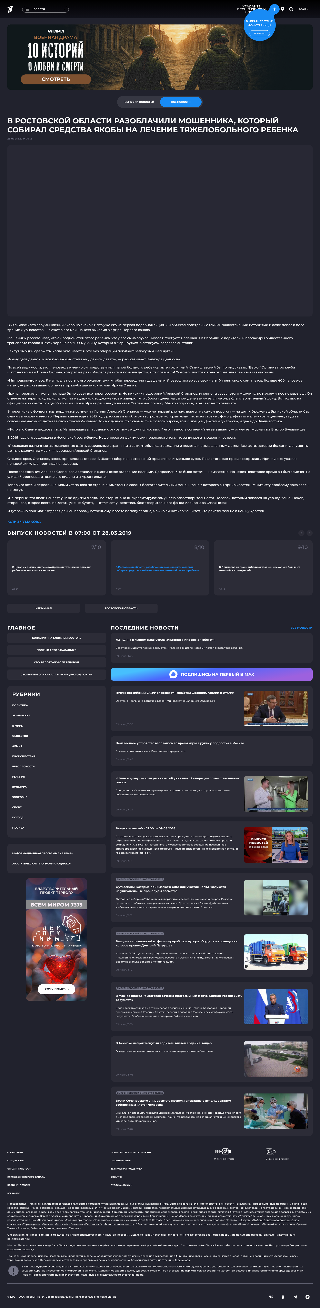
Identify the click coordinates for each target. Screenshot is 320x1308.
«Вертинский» (93, 1224)
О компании (15, 1152)
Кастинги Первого (18, 1185)
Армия (17, 746)
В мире (17, 725)
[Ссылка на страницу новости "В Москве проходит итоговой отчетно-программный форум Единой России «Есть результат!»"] (212, 1006)
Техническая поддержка (126, 1168)
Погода (18, 817)
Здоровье (19, 797)
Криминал (44, 608)
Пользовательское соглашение (131, 1152)
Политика (20, 705)
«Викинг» (47, 1224)
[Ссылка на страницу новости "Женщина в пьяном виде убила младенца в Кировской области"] (212, 648)
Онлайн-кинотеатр (19, 1168)
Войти (304, 9)
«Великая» (76, 1224)
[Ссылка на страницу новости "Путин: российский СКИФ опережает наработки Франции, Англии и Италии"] (212, 708)
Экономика (21, 715)
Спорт (17, 807)
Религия (18, 776)
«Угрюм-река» (31, 1224)
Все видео (13, 1193)
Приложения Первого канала (26, 1177)
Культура (19, 786)
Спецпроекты (15, 1160)
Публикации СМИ (121, 1185)
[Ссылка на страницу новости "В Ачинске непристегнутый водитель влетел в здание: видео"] (212, 1059)
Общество (20, 735)
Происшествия (24, 756)
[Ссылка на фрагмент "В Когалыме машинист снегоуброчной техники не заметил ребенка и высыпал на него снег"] (56, 567)
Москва (18, 827)
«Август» (244, 1220)
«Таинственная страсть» (118, 1224)
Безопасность (23, 766)
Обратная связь (121, 1160)
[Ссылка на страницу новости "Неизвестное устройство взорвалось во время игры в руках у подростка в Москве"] (212, 751)
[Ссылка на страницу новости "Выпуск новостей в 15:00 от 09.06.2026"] (212, 844)
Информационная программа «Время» (42, 853)
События (116, 1177)
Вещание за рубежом (277, 1154)
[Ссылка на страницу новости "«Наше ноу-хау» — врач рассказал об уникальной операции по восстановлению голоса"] (212, 794)
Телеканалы (182, 1260)
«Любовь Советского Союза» (270, 1220)
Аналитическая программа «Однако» (41, 863)
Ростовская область (121, 608)
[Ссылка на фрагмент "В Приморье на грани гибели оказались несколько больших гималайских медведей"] (263, 567)
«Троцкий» (61, 1224)
